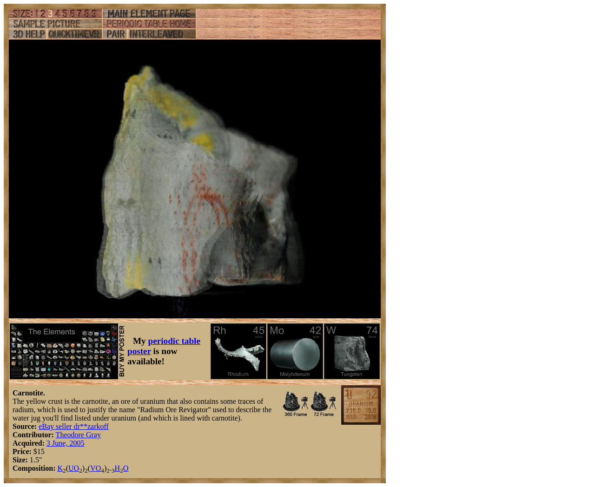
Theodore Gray (78, 435)
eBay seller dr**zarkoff (74, 426)
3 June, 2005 (65, 443)
